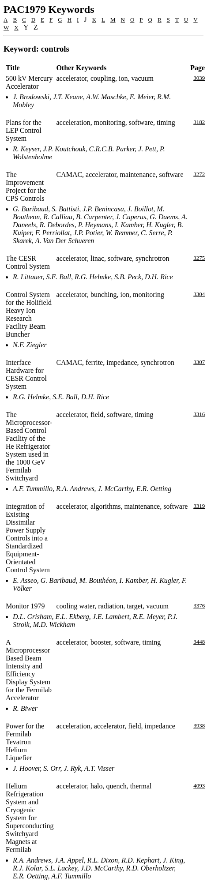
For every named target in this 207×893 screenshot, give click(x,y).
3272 (199, 174)
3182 (199, 122)
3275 (199, 258)
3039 (199, 78)
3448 (199, 641)
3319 (199, 506)
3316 (199, 414)
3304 (199, 294)
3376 (199, 605)
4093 (199, 785)
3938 (199, 725)
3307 (199, 362)
